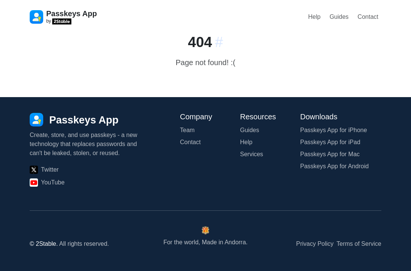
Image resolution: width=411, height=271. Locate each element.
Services (251, 154)
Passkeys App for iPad (330, 142)
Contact (368, 17)
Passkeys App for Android (334, 166)
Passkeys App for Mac (330, 154)
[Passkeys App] (74, 120)
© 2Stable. (44, 244)
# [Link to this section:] (219, 42)
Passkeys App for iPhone (333, 130)
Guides (339, 17)
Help (314, 17)
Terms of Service (359, 244)
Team (187, 130)
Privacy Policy (315, 244)
